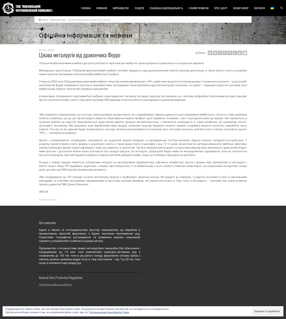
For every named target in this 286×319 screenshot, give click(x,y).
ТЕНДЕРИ (139, 8)
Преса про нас (49, 200)
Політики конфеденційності (55, 284)
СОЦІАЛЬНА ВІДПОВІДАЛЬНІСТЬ (166, 8)
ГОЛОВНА (86, 8)
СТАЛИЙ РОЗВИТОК (199, 8)
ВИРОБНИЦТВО (121, 8)
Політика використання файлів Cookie (109, 312)
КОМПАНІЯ (101, 8)
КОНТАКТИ (259, 8)
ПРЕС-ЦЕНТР (220, 8)
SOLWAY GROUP (240, 8)
